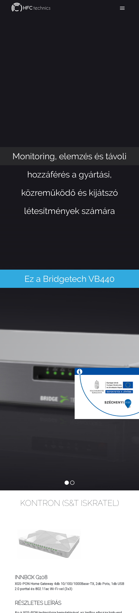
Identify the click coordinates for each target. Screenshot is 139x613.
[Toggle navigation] (122, 8)
